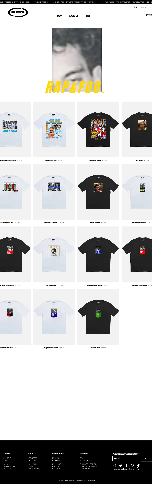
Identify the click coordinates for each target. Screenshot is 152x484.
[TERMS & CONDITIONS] (90, 466)
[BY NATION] (60, 460)
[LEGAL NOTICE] (90, 469)
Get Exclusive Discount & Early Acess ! (125, 454)
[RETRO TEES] (36, 458)
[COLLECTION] (35, 464)
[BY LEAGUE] (59, 464)
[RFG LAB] (35, 466)
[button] (73, 15)
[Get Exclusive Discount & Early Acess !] (125, 458)
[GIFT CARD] (62, 469)
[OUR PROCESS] (12, 466)
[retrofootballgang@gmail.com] (128, 469)
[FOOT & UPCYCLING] (37, 469)
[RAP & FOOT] (36, 460)
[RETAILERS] (10, 469)
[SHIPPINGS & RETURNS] (90, 464)
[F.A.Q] (89, 458)
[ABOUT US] (10, 458)
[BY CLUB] (59, 458)
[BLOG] (13, 464)
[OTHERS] (60, 466)
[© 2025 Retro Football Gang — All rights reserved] (77, 480)
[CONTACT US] (11, 460)
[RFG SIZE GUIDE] (90, 460)
